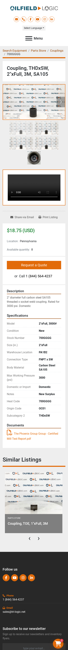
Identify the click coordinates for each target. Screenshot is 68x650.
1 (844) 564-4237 (39, 276)
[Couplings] (56, 50)
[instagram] (44, 19)
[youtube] (37, 19)
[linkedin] (51, 19)
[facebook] (30, 19)
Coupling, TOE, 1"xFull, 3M (28, 523)
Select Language (33, 28)
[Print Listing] (48, 217)
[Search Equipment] (15, 50)
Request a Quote (34, 265)
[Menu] (28, 38)
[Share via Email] (22, 217)
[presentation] (29, 538)
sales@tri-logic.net (14, 611)
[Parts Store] (38, 50)
